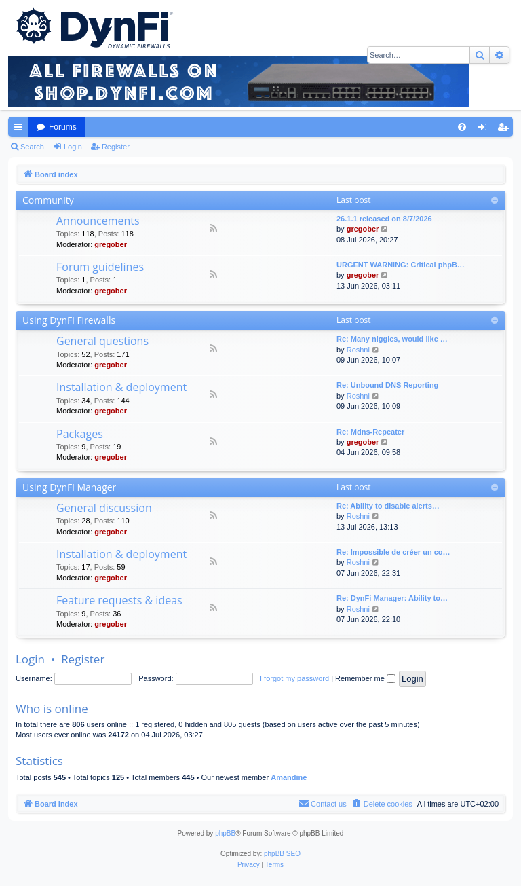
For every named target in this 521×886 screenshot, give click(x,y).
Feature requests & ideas (119, 600)
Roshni (358, 350)
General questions (102, 340)
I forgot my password (294, 678)
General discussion (104, 507)
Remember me (365, 678)
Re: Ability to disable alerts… (388, 506)
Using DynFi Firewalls (68, 320)
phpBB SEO (282, 853)
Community (48, 199)
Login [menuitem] (485, 129)
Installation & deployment (121, 387)
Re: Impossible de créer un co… (393, 552)
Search (32, 147)
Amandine (289, 777)
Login (73, 147)
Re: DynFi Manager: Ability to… (392, 598)
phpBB (225, 833)
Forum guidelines (100, 266)
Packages (79, 433)
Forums (63, 127)
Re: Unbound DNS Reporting (387, 385)
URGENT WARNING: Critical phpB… (400, 265)
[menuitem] (462, 127)
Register (116, 147)
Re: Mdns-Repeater (370, 432)
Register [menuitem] (506, 129)
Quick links (21, 129)
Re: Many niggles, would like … (392, 339)
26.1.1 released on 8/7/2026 (384, 219)
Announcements (98, 220)
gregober (110, 244)
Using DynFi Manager (69, 487)
